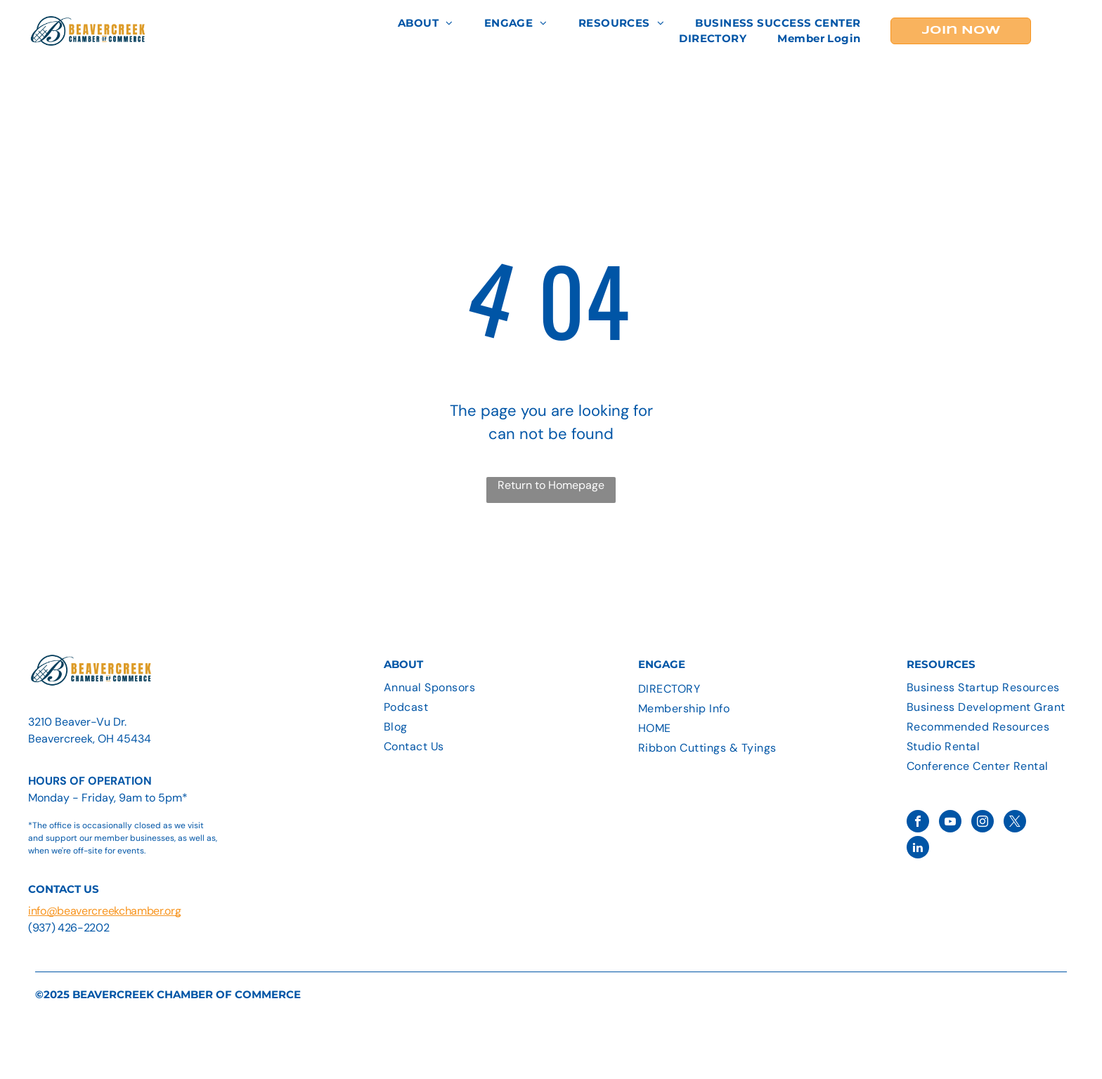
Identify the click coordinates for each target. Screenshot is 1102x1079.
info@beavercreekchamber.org (104, 910)
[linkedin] (918, 849)
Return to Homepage (551, 485)
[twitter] (1015, 823)
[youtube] (950, 823)
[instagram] (982, 823)
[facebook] (918, 823)
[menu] (1071, 31)
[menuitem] (425, 23)
